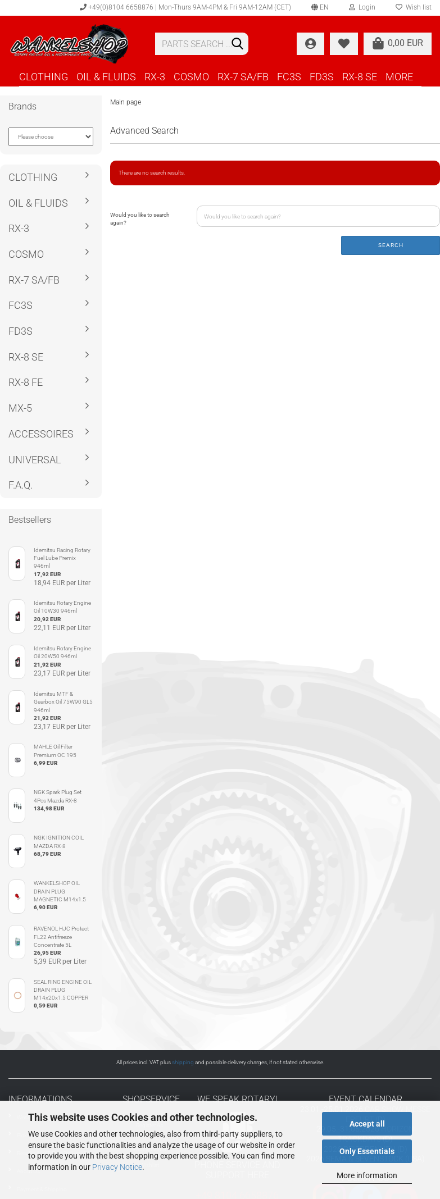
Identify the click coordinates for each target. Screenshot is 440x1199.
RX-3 (154, 77)
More (399, 77)
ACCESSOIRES (41, 434)
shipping (183, 1062)
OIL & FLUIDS (106, 77)
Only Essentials (366, 1151)
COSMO (191, 77)
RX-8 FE (25, 382)
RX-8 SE (359, 77)
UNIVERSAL (34, 460)
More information (367, 1175)
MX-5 (20, 408)
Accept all (367, 1123)
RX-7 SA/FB (243, 77)
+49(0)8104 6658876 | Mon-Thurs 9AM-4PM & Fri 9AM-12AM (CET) (185, 7)
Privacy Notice (117, 1166)
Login (362, 7)
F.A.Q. (20, 485)
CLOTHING (43, 77)
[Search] (237, 44)
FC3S (289, 77)
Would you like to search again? (140, 219)
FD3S (322, 77)
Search (390, 245)
